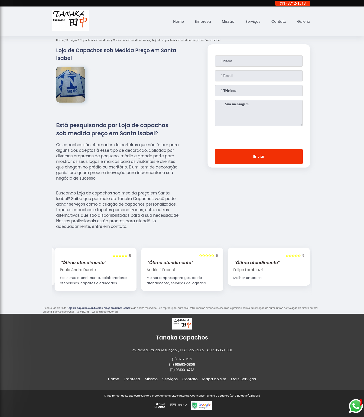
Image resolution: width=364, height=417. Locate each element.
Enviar (259, 156)
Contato (278, 21)
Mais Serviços (243, 379)
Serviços (251, 21)
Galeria (303, 21)
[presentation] (259, 137)
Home (175, 21)
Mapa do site (214, 379)
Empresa (200, 21)
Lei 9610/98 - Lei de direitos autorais (97, 312)
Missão (226, 21)
